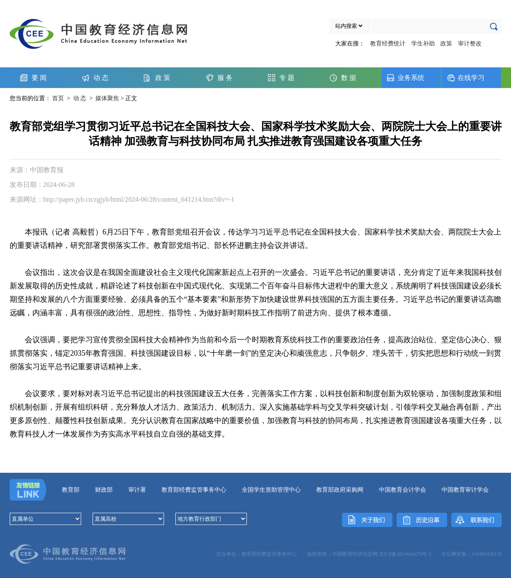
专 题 (286, 77)
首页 (58, 98)
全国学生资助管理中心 (271, 490)
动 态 (101, 77)
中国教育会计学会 (402, 490)
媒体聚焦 (107, 98)
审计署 (137, 490)
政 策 (162, 77)
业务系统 (410, 77)
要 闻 (39, 77)
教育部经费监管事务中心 (194, 490)
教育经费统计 (387, 43)
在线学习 (471, 77)
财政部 (104, 490)
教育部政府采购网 (339, 490)
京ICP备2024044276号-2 (405, 554)
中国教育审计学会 (465, 490)
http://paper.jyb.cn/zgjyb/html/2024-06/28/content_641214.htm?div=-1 (139, 199)
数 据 (348, 77)
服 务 (225, 77)
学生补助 (423, 43)
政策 (446, 43)
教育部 (70, 490)
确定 (495, 25)
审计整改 (470, 43)
